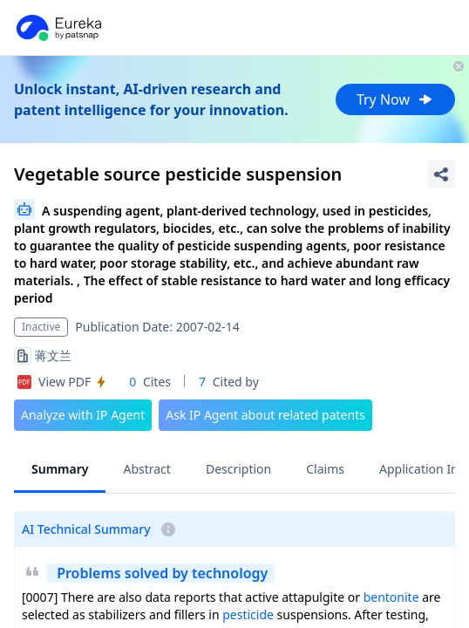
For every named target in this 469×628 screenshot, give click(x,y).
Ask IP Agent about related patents (265, 414)
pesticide (248, 614)
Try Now (395, 99)
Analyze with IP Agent (83, 414)
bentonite (391, 597)
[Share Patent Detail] (441, 174)
